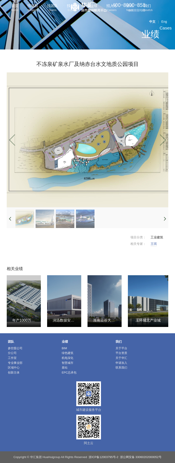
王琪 (154, 244)
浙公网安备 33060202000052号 (141, 457)
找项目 (32, 8)
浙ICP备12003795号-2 (103, 457)
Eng (164, 21)
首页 (14, 8)
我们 (147, 8)
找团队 (52, 8)
